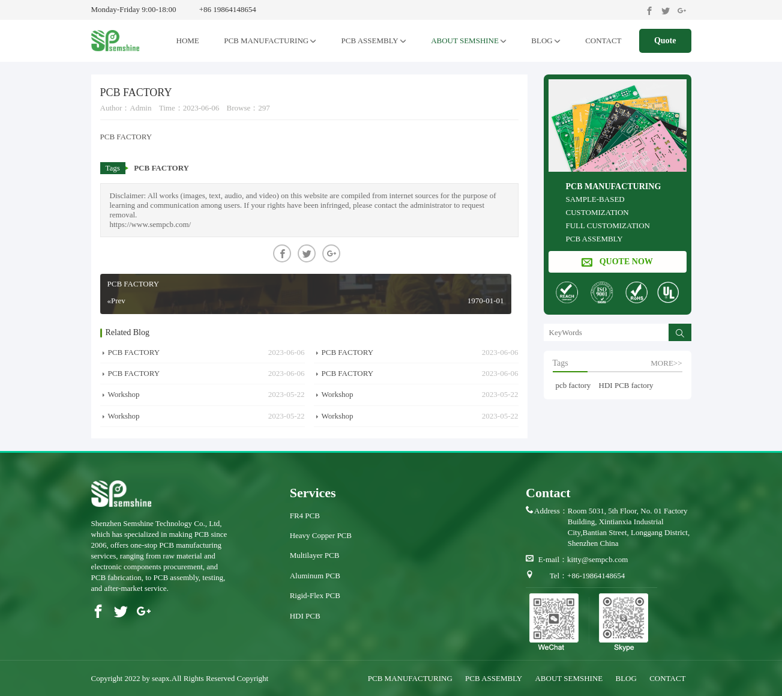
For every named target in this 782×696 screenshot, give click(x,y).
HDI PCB (305, 615)
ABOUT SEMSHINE (469, 40)
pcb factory (573, 385)
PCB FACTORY (161, 167)
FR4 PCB (305, 515)
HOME (187, 40)
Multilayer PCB (315, 555)
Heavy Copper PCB (321, 535)
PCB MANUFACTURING (270, 40)
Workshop (124, 394)
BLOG (545, 40)
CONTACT (603, 40)
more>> (666, 363)
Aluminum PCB (315, 575)
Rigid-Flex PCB (315, 595)
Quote (665, 40)
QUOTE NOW (617, 261)
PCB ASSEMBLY (373, 40)
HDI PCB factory (626, 385)
